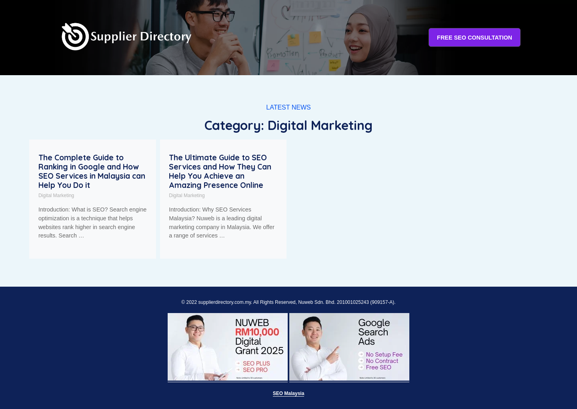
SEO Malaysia (289, 393)
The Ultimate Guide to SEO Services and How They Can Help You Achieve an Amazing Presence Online (220, 171)
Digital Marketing (56, 195)
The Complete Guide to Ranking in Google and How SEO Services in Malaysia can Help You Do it (91, 171)
